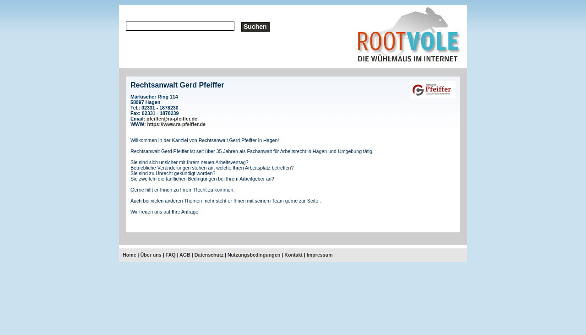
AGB (184, 255)
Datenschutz (209, 255)
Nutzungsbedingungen (254, 255)
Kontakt (293, 255)
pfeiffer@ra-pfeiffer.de (171, 118)
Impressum (320, 255)
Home (129, 255)
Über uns (151, 255)
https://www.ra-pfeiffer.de (176, 124)
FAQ (171, 255)
